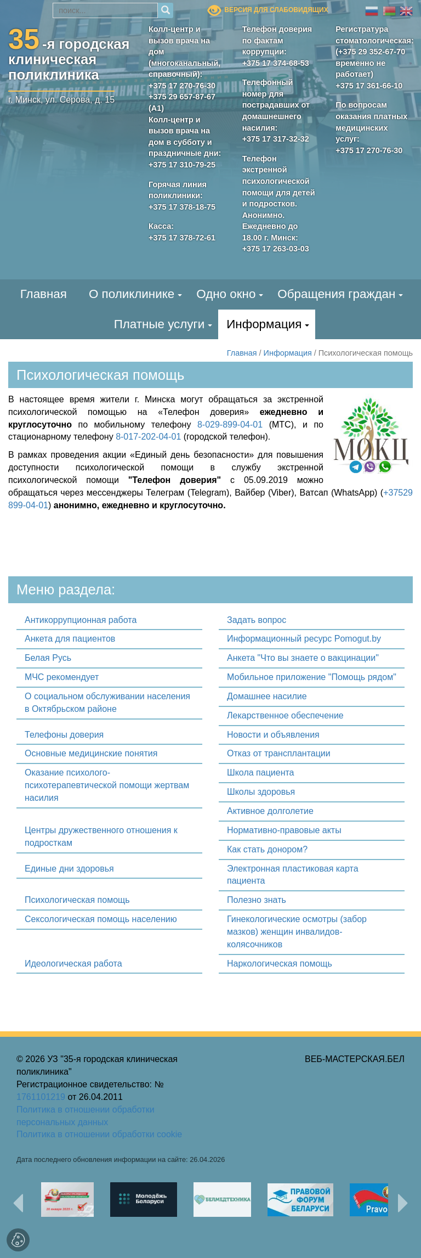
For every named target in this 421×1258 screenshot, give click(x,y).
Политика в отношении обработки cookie (99, 1134)
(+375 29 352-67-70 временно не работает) (370, 62)
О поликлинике (131, 294)
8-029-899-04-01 (230, 424)
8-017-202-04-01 (148, 436)
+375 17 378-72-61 (182, 237)
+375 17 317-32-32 (275, 138)
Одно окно (225, 294)
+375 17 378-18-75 (182, 207)
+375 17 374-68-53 (275, 63)
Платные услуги (159, 324)
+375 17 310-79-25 (182, 164)
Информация (263, 324)
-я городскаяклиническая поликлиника (69, 57)
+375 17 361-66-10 (368, 85)
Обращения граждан (336, 294)
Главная (43, 294)
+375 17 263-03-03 (275, 248)
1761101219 (40, 1097)
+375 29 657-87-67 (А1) (182, 102)
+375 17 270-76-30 (182, 85)
